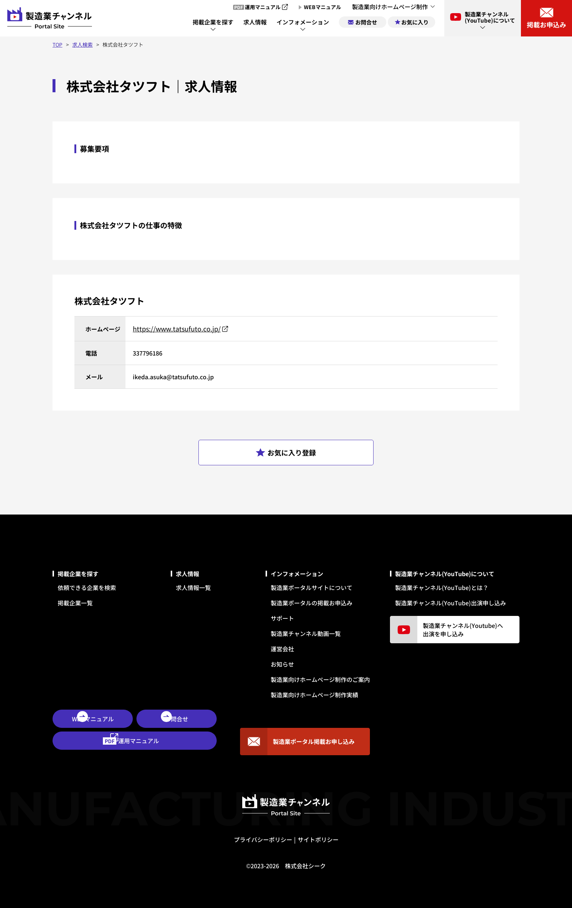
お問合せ (176, 718)
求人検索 (82, 44)
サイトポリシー (318, 839)
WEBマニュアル (93, 718)
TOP (57, 44)
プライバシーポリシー (263, 839)
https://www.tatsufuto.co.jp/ (177, 328)
